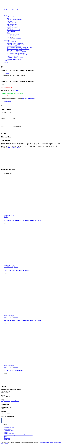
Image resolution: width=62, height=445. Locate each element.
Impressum (7, 439)
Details (6, 217)
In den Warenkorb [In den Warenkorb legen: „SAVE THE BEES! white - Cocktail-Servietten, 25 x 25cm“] (8, 317)
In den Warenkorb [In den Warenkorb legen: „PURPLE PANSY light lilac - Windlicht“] (8, 267)
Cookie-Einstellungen (55, 442)
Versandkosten (16, 90)
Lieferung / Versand (9, 430)
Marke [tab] (5, 103)
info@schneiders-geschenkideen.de (10, 401)
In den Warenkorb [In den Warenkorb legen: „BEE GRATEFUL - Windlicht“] (8, 367)
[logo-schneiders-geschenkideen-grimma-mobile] (11, 7)
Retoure (6, 432)
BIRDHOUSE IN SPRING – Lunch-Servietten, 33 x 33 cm (22, 220)
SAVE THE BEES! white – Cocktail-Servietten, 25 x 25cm (22, 320)
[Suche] (2, 67)
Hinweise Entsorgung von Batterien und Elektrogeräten (18, 435)
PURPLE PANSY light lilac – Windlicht (16, 270)
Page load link (4, 443)
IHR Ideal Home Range (28, 98)
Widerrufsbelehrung (9, 433)
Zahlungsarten (7, 429)
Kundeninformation (9, 427)
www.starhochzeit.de (43, 442)
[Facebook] (1, 420)
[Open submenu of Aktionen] (9, 40)
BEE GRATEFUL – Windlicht (13, 370)
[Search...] (8, 65)
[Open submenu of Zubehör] (12, 37)
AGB (5, 436)
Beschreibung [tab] (7, 101)
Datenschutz (7, 438)
